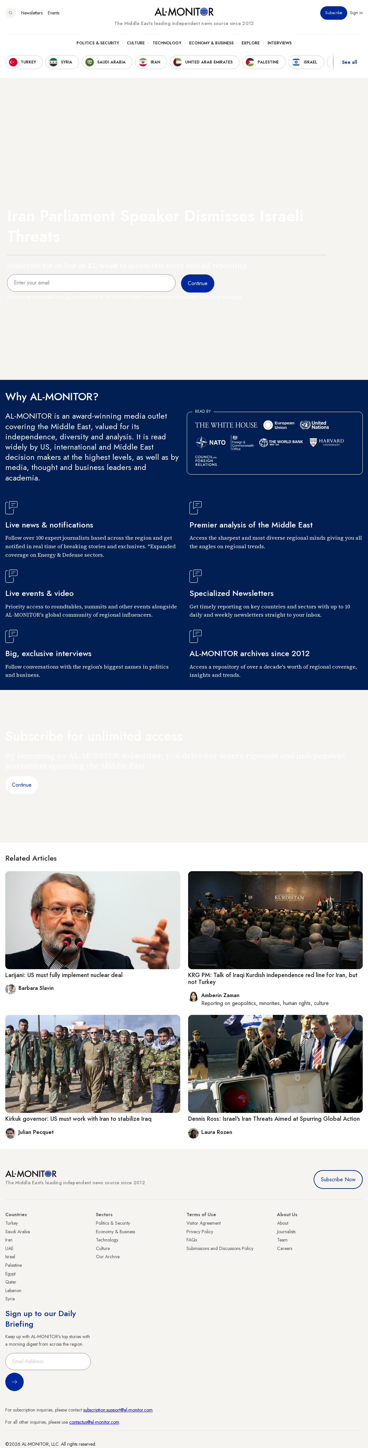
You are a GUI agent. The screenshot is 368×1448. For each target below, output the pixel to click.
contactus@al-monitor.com (94, 1422)
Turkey (11, 1223)
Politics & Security (97, 43)
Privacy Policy (199, 1231)
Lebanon (13, 1290)
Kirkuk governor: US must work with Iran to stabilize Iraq (78, 1119)
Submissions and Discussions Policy (219, 1248)
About (282, 1223)
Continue (22, 785)
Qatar (10, 1282)
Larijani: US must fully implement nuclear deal (64, 975)
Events (53, 13)
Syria (10, 1298)
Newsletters (31, 13)
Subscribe (333, 13)
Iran (9, 1240)
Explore (250, 43)
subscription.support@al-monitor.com (118, 1410)
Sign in (356, 13)
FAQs (191, 1240)
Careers (284, 1248)
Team (282, 1240)
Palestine (13, 1265)
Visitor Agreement (203, 1223)
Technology (167, 43)
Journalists (286, 1231)
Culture (136, 43)
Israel (10, 1256)
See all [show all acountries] (349, 62)
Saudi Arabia (17, 1231)
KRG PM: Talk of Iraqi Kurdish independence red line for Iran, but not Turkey (272, 979)
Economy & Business (211, 43)
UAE (9, 1248)
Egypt (10, 1273)
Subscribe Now (338, 1179)
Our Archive (108, 1256)
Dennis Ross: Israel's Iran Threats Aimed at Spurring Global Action (274, 1119)
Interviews (280, 43)
